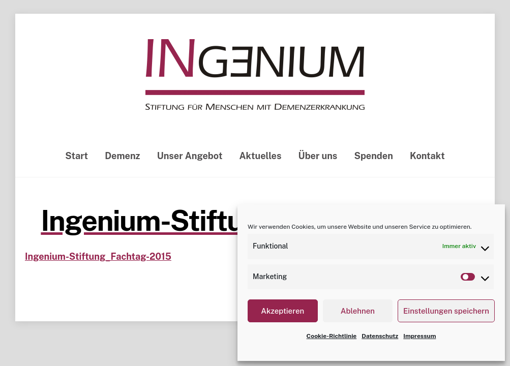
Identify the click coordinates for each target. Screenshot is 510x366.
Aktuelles (260, 156)
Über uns (318, 156)
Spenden (373, 156)
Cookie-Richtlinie (332, 336)
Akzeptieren (282, 311)
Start (76, 156)
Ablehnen (358, 311)
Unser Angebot (190, 156)
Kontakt (427, 156)
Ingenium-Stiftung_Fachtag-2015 (98, 258)
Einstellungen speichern (446, 311)
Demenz (122, 156)
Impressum (419, 336)
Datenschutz (380, 336)
